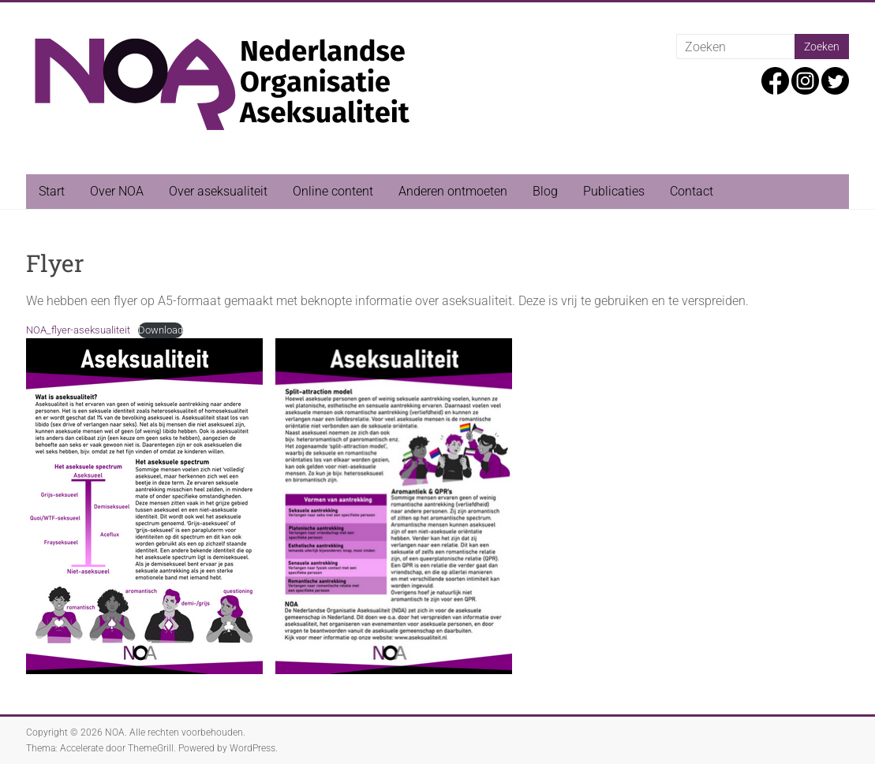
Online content (333, 191)
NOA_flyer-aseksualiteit (78, 330)
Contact (691, 191)
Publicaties (614, 191)
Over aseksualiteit (218, 191)
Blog (545, 191)
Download (160, 330)
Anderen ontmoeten (452, 191)
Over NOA (117, 191)
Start (52, 191)
